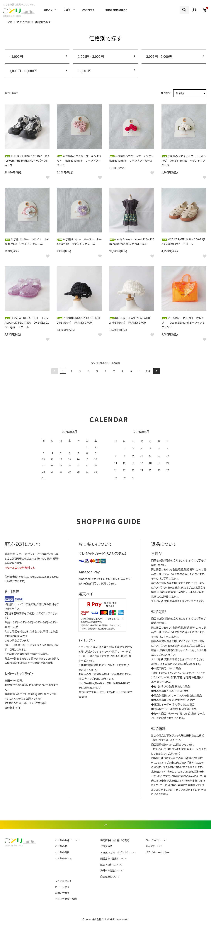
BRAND (47, 9)
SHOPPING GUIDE (116, 10)
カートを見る (62, 887)
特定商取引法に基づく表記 (114, 840)
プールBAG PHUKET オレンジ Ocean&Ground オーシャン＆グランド (183, 322)
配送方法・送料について (113, 858)
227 (148, 371)
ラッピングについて (156, 840)
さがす (67, 9)
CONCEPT (88, 10)
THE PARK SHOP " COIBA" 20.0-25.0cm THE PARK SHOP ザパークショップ (27, 160)
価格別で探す (43, 22)
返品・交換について (111, 864)
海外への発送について (112, 870)
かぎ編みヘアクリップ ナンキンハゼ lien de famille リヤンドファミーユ (183, 160)
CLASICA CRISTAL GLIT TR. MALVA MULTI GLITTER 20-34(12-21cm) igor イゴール (27, 322)
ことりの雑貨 (62, 852)
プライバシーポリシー (158, 852)
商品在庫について (110, 876)
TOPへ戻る (105, 824)
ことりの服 (23, 22)
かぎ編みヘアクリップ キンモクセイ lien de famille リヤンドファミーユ (79, 160)
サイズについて (154, 846)
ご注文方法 (106, 846)
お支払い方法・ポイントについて (118, 852)
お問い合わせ (62, 892)
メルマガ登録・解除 (66, 899)
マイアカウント (63, 880)
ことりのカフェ (63, 858)
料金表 (11, 576)
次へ (156, 371)
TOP (9, 22)
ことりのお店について (67, 840)
